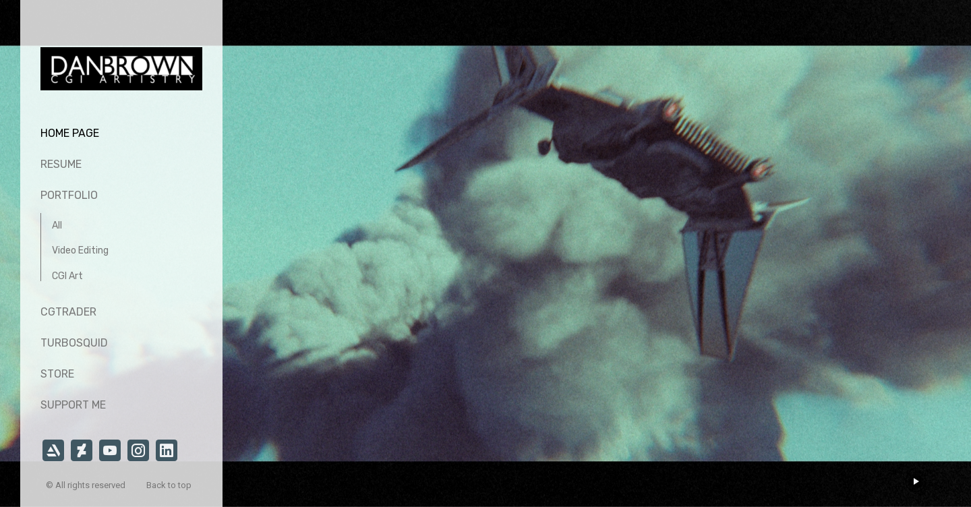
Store (57, 373)
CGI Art (67, 276)
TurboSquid (74, 342)
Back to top (170, 485)
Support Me (73, 404)
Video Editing (80, 250)
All (57, 225)
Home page (69, 133)
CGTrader (68, 311)
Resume (61, 164)
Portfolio (69, 195)
